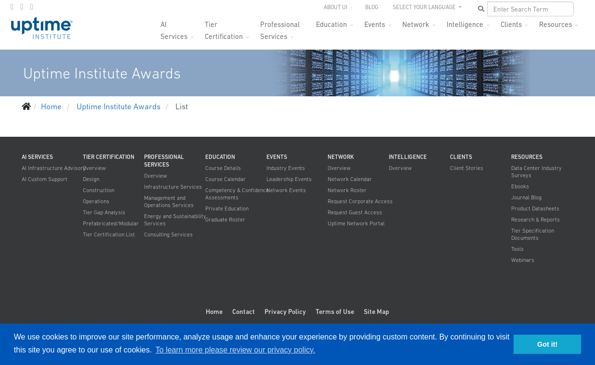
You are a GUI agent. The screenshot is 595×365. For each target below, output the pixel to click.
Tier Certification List (109, 234)
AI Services (173, 27)
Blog (371, 7)
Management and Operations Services (169, 202)
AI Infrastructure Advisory (54, 168)
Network (415, 24)
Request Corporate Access (360, 201)
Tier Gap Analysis (104, 212)
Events (374, 24)
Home (214, 311)
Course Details (223, 168)
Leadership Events (289, 179)
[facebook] (12, 7)
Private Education (227, 208)
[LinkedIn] (31, 7)
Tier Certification (224, 27)
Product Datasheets (535, 208)
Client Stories (466, 168)
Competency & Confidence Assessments (237, 194)
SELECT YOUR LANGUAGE (425, 7)
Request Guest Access (355, 212)
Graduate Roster (225, 219)
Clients (511, 24)
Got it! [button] (547, 344)
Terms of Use (335, 311)
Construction (98, 190)
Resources (555, 24)
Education (331, 24)
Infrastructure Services (173, 186)
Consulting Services (168, 234)
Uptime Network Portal (356, 223)
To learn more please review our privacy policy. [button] (235, 350)
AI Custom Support (44, 179)
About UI (335, 7)
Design (91, 179)
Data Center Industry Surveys (536, 172)
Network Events (286, 190)
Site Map (376, 311)
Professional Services (280, 27)
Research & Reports (535, 219)
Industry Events (285, 168)
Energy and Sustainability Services (175, 220)
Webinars (522, 260)
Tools (517, 249)
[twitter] (21, 7)
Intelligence (465, 24)
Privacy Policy (285, 311)
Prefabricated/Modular (111, 223)
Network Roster (347, 190)
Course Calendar (225, 179)
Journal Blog (526, 197)
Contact (243, 311)
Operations (96, 201)
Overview (94, 168)
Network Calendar (350, 179)
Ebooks (520, 186)
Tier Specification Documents (532, 234)
